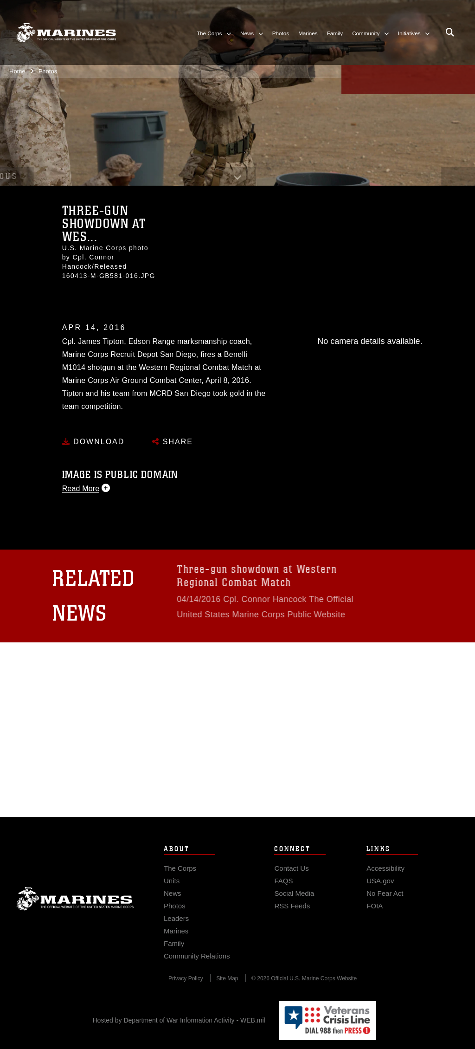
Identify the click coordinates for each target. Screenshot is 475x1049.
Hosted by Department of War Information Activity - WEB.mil (179, 1020)
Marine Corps (75, 914)
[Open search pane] (450, 32)
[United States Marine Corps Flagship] (66, 32)
